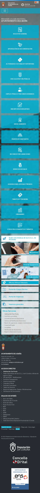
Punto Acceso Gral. (9, 404)
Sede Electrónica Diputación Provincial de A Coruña (18, 420)
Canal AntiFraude (9, 325)
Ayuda (18, 429)
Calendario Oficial (8, 383)
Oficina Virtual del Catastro (11, 418)
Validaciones (6, 414)
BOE (4, 410)
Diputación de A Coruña (10, 400)
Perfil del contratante (10, 316)
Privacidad (4, 429)
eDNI (4, 412)
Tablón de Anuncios (9, 387)
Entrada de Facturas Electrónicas (14, 318)
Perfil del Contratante (9, 385)
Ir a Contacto (5, 364)
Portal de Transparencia (10, 379)
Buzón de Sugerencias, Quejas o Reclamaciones (17, 389)
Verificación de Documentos (11, 391)
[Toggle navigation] (5, 11)
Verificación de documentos (12, 330)
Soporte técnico (6, 427)
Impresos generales (9, 381)
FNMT (5, 416)
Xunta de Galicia (8, 402)
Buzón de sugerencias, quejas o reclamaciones (18, 323)
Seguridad (12, 429)
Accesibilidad (16, 427)
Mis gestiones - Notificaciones (12, 377)
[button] (36, 2)
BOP (4, 406)
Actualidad (7, 327)
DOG (4, 408)
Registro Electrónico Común (12, 332)
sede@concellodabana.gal (16, 362)
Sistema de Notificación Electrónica (15, 321)
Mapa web (24, 427)
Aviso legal (31, 427)
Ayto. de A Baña (7, 398)
